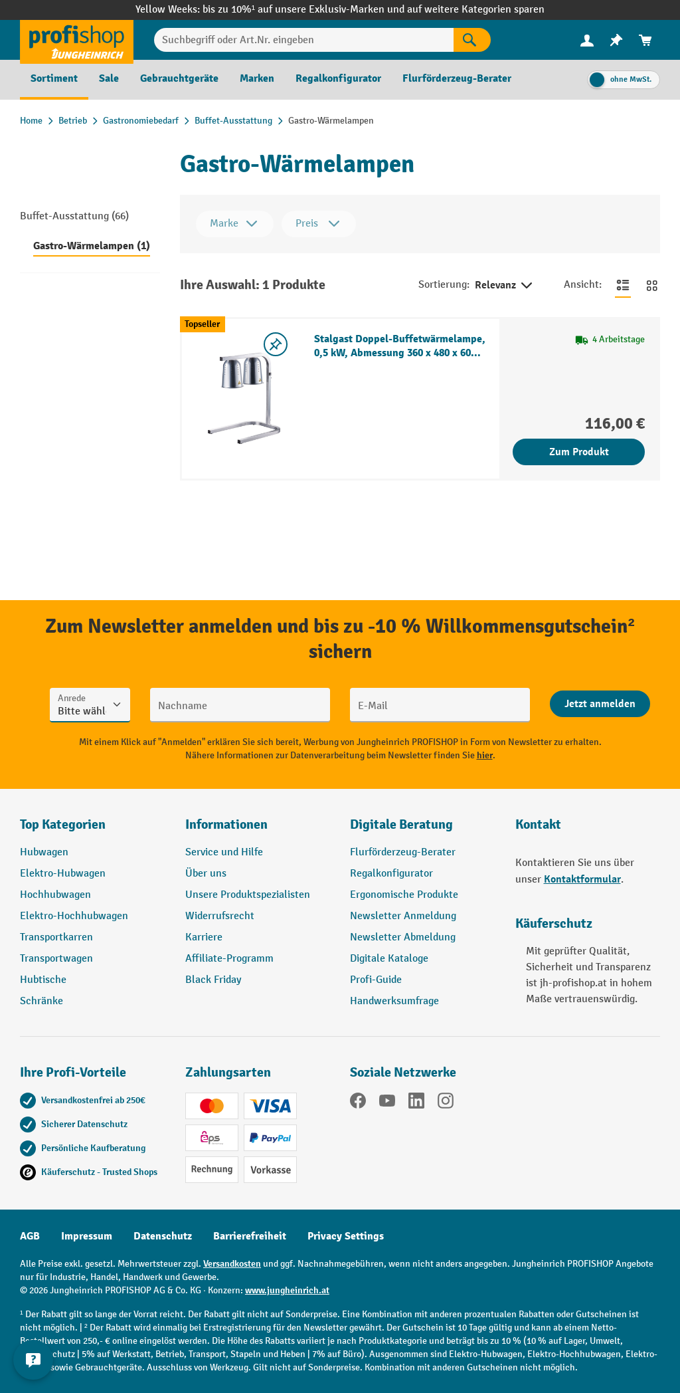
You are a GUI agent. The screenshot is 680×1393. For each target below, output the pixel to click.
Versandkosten (232, 1263)
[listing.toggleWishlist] (276, 344)
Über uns (205, 873)
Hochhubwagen (55, 895)
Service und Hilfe (224, 852)
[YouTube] (387, 1103)
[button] (422, 830)
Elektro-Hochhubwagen (74, 916)
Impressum (86, 1236)
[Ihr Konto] (587, 40)
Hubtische (43, 980)
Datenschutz (162, 1236)
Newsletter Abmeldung (403, 937)
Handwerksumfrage (394, 1001)
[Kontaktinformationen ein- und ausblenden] (33, 1360)
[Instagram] (446, 1103)
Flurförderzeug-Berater (403, 852)
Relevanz (505, 286)
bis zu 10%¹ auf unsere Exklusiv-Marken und (305, 9)
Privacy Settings (345, 1236)
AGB (30, 1236)
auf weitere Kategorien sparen (476, 9)
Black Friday (213, 980)
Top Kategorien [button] (63, 824)
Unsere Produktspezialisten (247, 895)
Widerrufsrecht (219, 916)
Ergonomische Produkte (404, 895)
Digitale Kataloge (389, 958)
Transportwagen (56, 958)
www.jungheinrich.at (287, 1290)
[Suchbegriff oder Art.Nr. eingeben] (304, 40)
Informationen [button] (226, 824)
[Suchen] (472, 40)
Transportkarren (56, 937)
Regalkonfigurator (391, 873)
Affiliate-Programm (229, 958)
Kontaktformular (582, 879)
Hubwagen (44, 852)
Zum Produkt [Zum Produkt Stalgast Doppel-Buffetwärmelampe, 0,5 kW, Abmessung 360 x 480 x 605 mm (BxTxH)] (579, 452)
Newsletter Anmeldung (403, 916)
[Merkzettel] (616, 40)
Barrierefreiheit (249, 1236)
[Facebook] (358, 1103)
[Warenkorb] (645, 40)
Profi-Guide (376, 980)
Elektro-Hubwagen (63, 873)
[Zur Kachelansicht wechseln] (652, 285)
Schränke (41, 1001)
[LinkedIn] (416, 1103)
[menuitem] (587, 40)
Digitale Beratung (401, 824)
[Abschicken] (600, 704)
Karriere (203, 937)
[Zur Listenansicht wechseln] (623, 285)
